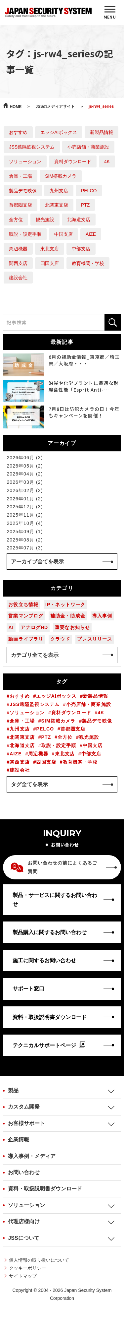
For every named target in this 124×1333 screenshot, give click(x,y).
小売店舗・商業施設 (88, 147)
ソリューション (25, 161)
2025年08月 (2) (25, 539)
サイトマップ (23, 1276)
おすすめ (18, 132)
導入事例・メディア (32, 1156)
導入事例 (102, 615)
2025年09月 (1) (25, 531)
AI (11, 627)
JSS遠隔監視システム (32, 147)
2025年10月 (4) (25, 523)
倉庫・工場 (20, 176)
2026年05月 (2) (25, 466)
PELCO (89, 190)
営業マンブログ (25, 615)
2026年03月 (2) (25, 482)
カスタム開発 (24, 1107)
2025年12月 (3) (25, 506)
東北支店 (49, 248)
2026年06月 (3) (25, 457)
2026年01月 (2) (25, 498)
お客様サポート (26, 1123)
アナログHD (34, 627)
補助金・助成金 (67, 615)
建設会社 (18, 277)
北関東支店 (56, 205)
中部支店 (81, 248)
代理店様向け (24, 1221)
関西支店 (18, 263)
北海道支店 (78, 219)
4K (107, 161)
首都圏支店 (20, 205)
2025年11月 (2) (25, 515)
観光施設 (45, 219)
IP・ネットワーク (65, 604)
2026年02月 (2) (25, 490)
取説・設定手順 (25, 234)
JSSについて (23, 1238)
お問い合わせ (24, 1172)
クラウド (60, 639)
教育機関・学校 (88, 263)
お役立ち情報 (23, 604)
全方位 (16, 219)
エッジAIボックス (58, 132)
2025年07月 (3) (25, 547)
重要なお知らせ (72, 627)
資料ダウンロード (72, 161)
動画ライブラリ (25, 639)
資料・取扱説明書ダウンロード (45, 1188)
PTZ (85, 205)
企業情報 (18, 1139)
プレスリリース (94, 639)
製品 (13, 1090)
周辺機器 (18, 248)
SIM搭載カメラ (60, 176)
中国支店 (63, 234)
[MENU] (110, 12)
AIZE (91, 234)
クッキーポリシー (27, 1268)
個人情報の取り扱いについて (39, 1260)
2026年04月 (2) (25, 473)
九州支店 (59, 190)
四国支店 (49, 263)
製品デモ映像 (23, 190)
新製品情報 (101, 132)
